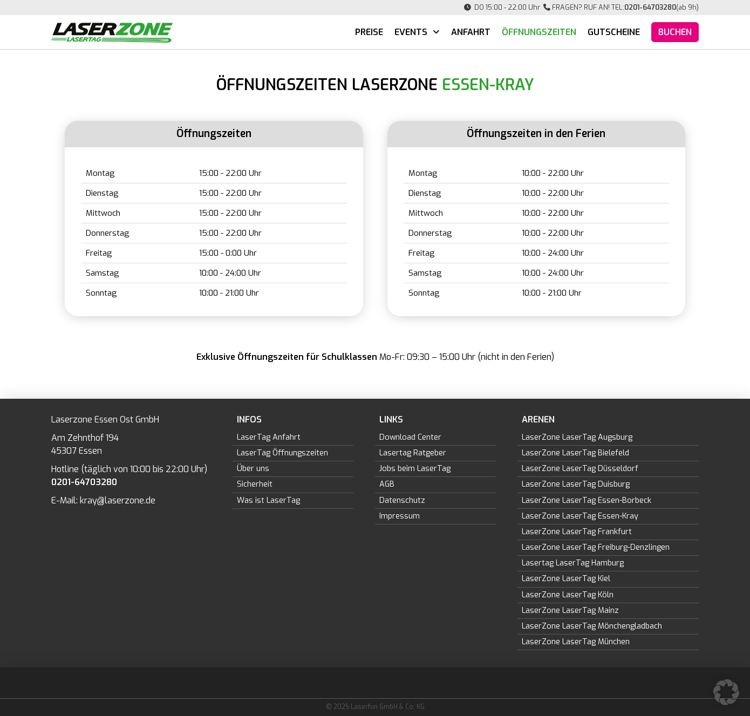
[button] (726, 692)
